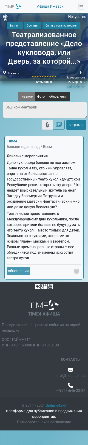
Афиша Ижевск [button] (50, 6)
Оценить (32, 25)
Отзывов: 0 (44, 82)
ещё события (76, 86)
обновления (58, 96)
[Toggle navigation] (81, 6)
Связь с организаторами (61, 25)
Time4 (12, 141)
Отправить (76, 124)
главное (26, 96)
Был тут (15, 25)
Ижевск (13, 73)
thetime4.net (56, 405)
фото (41, 96)
